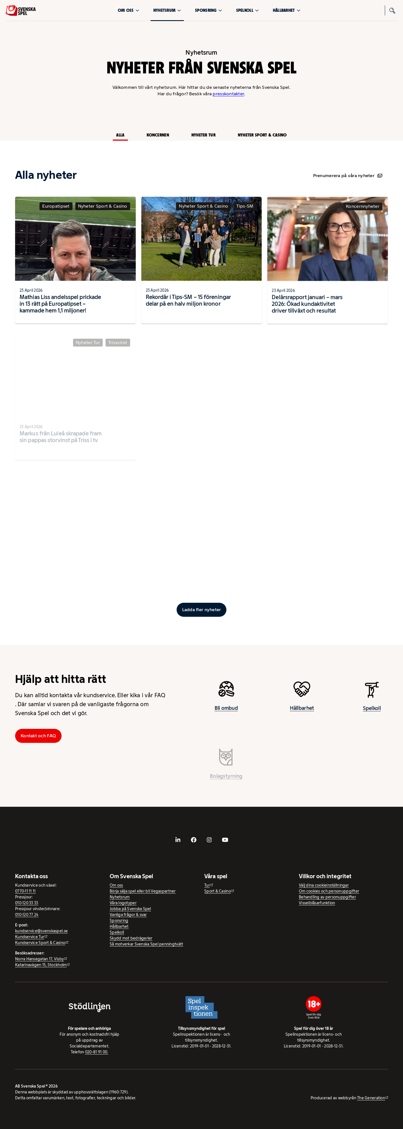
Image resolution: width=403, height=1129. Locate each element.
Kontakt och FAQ (38, 735)
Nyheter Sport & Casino (262, 135)
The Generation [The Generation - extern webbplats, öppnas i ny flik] (371, 1097)
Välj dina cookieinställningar (324, 885)
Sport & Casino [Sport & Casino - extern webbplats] (217, 891)
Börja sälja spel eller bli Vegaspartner (143, 891)
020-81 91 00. (96, 1051)
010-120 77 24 (27, 914)
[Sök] (392, 10)
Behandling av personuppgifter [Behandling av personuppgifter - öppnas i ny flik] (327, 897)
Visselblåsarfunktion (317, 902)
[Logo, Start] (21, 10)
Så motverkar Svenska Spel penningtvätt (146, 944)
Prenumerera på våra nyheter (347, 175)
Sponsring (208, 10)
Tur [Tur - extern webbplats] (207, 885)
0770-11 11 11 (25, 891)
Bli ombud (226, 712)
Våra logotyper (123, 902)
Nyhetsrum (167, 10)
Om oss (128, 10)
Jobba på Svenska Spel (130, 908)
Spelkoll (247, 10)
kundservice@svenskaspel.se (41, 930)
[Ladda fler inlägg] (202, 610)
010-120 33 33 (26, 902)
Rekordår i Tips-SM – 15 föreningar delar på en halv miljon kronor (188, 305)
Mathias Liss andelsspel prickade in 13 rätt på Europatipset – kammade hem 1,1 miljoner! (60, 308)
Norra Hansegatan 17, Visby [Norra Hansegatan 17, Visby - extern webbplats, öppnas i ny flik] (39, 958)
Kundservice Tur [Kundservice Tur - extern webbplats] (29, 936)
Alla (120, 135)
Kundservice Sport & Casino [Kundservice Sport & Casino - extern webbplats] (40, 942)
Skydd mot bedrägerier (131, 938)
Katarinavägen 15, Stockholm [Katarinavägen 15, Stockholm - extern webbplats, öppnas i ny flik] (41, 964)
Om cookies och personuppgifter (329, 891)
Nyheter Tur (203, 135)
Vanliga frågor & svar (128, 914)
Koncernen (158, 135)
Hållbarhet (287, 10)
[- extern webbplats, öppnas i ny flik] (178, 840)
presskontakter (228, 93)
